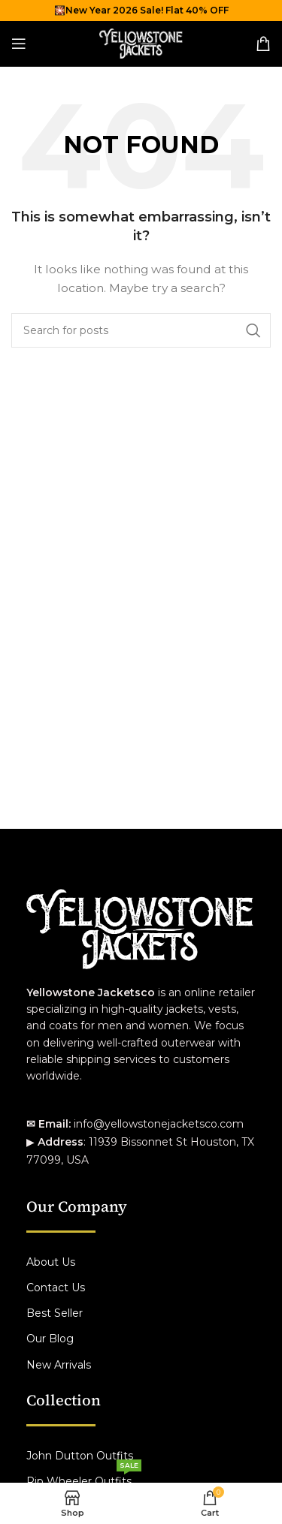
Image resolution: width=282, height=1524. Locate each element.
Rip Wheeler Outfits (83, 1478)
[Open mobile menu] (19, 44)
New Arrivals (58, 1365)
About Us (50, 1262)
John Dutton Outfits (79, 1455)
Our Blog (50, 1338)
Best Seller (54, 1313)
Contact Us (55, 1287)
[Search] (141, 330)
